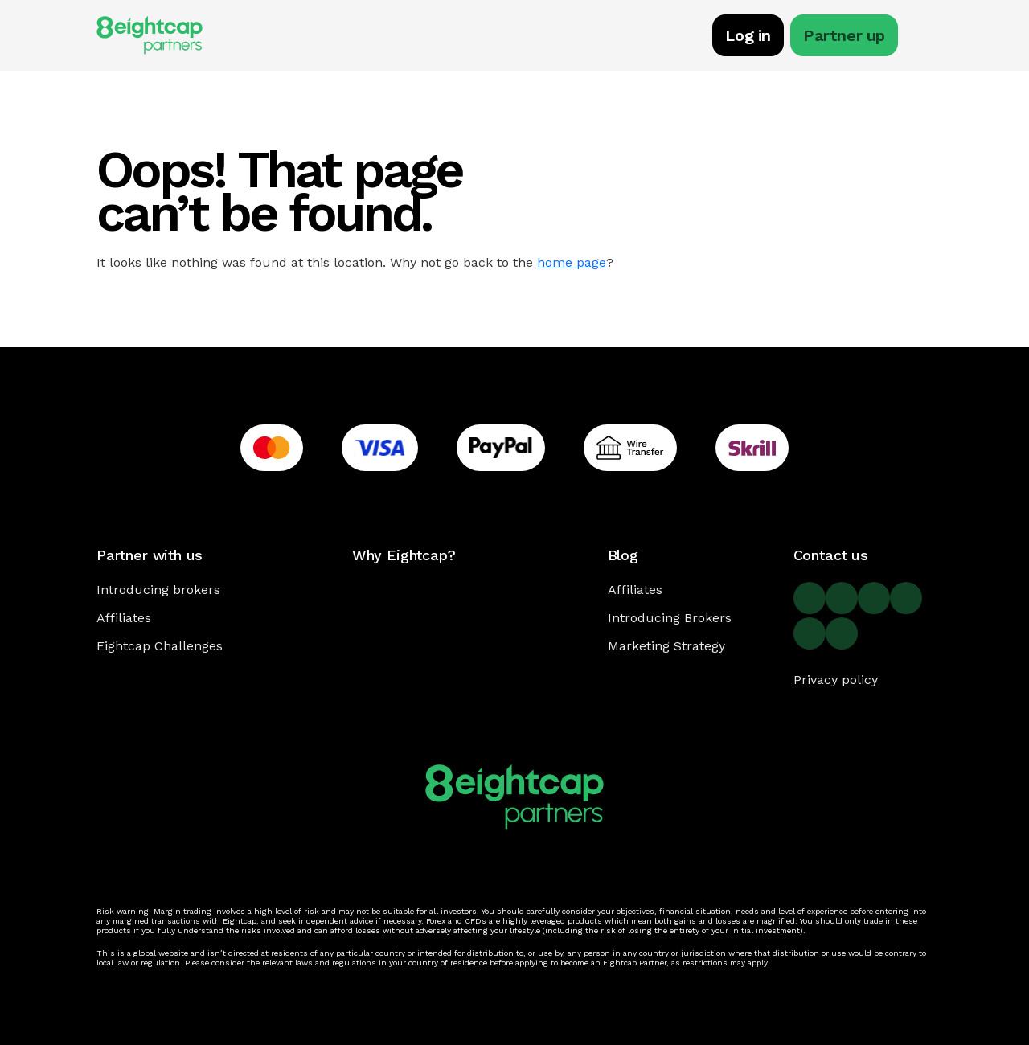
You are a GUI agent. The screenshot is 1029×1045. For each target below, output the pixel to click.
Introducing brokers (158, 589)
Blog (623, 555)
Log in (748, 35)
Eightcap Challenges (159, 646)
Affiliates (123, 617)
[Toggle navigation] (924, 38)
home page (571, 262)
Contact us (830, 555)
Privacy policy (835, 679)
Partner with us (149, 555)
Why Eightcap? (404, 555)
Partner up (844, 35)
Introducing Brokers (670, 617)
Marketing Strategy (666, 646)
